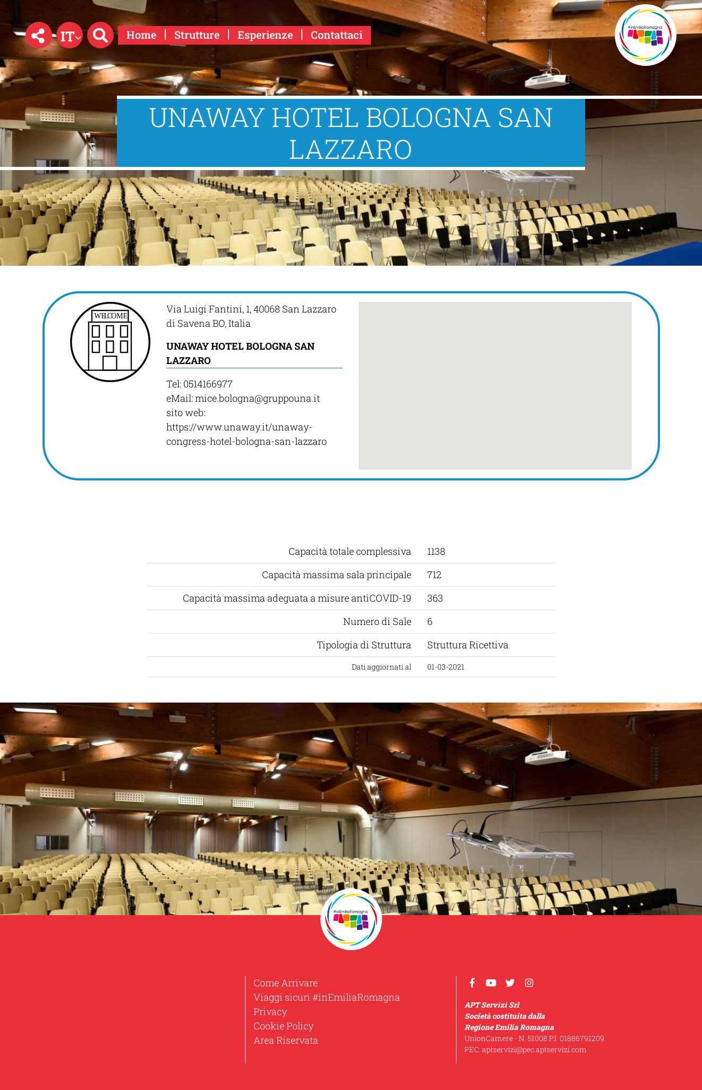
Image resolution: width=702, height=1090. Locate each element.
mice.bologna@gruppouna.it (257, 398)
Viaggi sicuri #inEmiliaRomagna (326, 997)
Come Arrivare (285, 982)
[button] (39, 35)
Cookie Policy (283, 1025)
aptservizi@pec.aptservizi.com (534, 1049)
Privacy (270, 1011)
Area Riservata (285, 1040)
